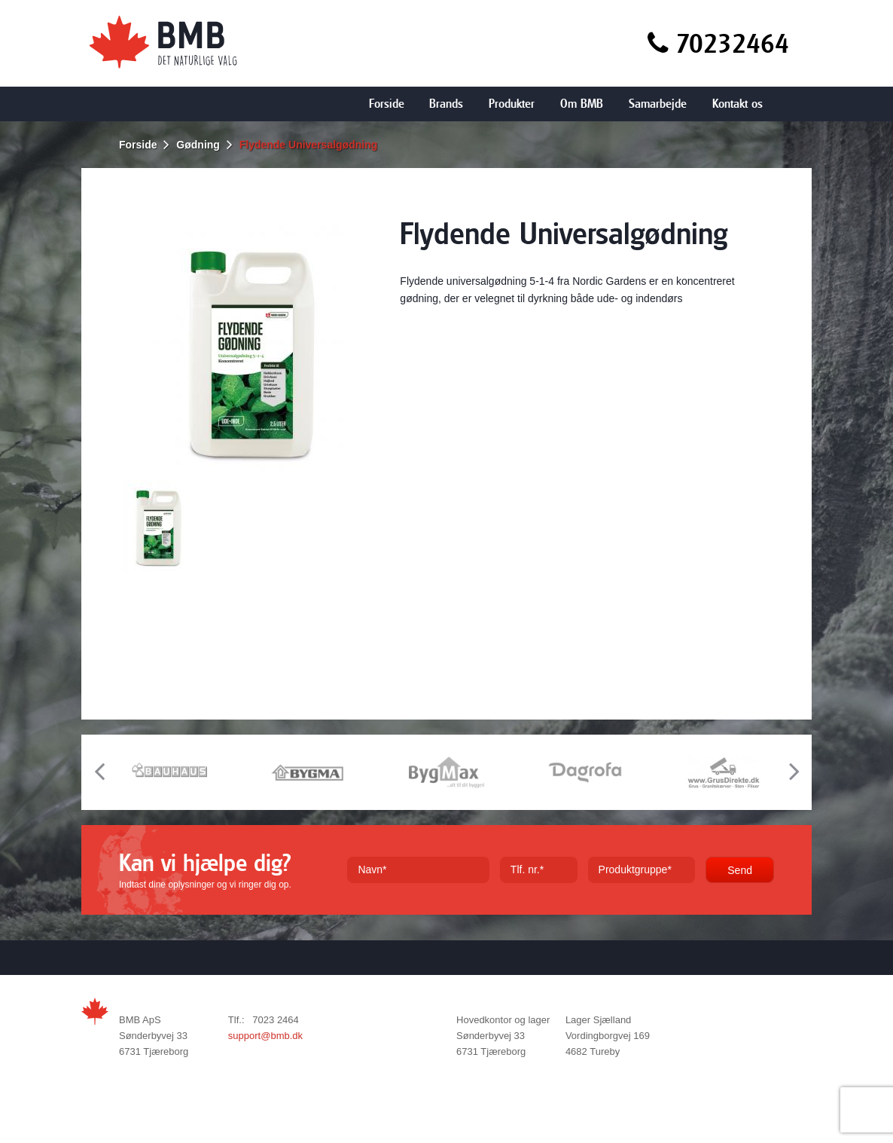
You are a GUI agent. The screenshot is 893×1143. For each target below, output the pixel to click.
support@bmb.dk (265, 1035)
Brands (446, 103)
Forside (386, 103)
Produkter (512, 103)
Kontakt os (737, 103)
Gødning (198, 145)
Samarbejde (658, 103)
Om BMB (581, 103)
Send (739, 870)
